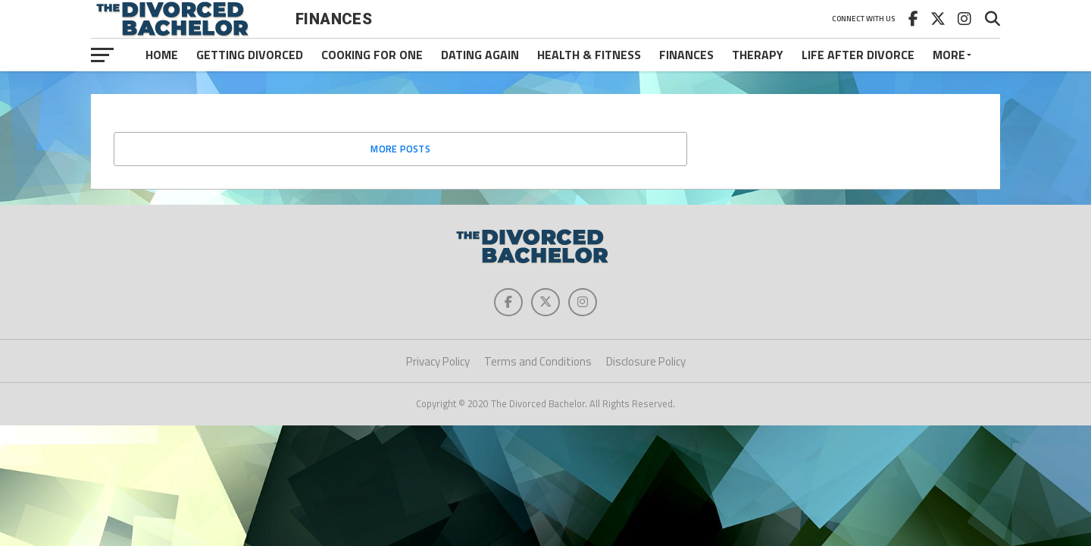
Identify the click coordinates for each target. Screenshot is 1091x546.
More (949, 55)
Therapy (757, 55)
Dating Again (480, 55)
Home (161, 55)
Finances (686, 55)
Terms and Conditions (538, 363)
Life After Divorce (858, 55)
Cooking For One (372, 55)
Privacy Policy (438, 363)
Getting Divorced (249, 55)
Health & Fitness (589, 55)
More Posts (400, 148)
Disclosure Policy (646, 363)
